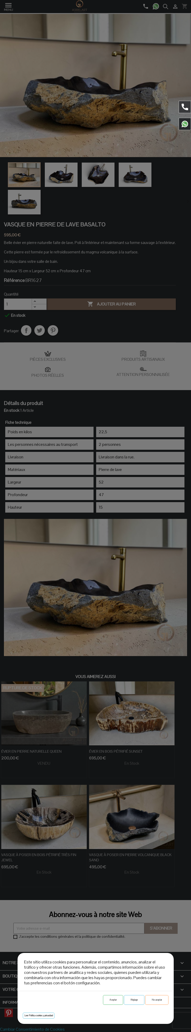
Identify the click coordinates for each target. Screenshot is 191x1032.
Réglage (134, 999)
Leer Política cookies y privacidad (38, 1015)
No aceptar (157, 999)
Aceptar (113, 999)
